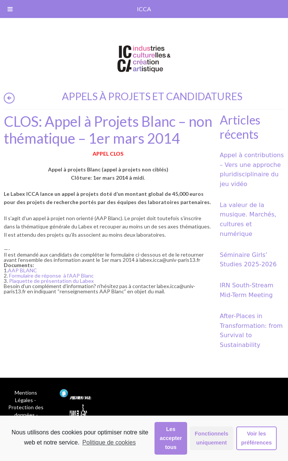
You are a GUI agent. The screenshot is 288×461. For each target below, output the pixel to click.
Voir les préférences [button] (256, 438)
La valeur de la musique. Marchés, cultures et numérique (248, 219)
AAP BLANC (22, 270)
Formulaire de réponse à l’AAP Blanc (51, 275)
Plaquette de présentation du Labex (51, 281)
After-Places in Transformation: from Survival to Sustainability (251, 330)
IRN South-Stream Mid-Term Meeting (246, 290)
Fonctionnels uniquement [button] (211, 438)
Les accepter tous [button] (171, 438)
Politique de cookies (109, 442)
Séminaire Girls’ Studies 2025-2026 (248, 259)
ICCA (144, 8)
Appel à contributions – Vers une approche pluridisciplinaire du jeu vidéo (252, 170)
